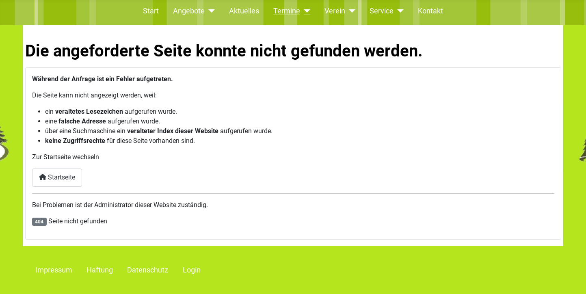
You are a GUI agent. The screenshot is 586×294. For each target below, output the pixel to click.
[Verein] (350, 11)
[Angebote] (210, 11)
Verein (334, 11)
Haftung (99, 270)
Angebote (189, 11)
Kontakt (430, 11)
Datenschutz (147, 270)
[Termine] (305, 11)
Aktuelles (244, 11)
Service (382, 11)
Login (192, 270)
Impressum (53, 270)
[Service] (399, 11)
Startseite (57, 177)
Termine (286, 11)
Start (151, 11)
